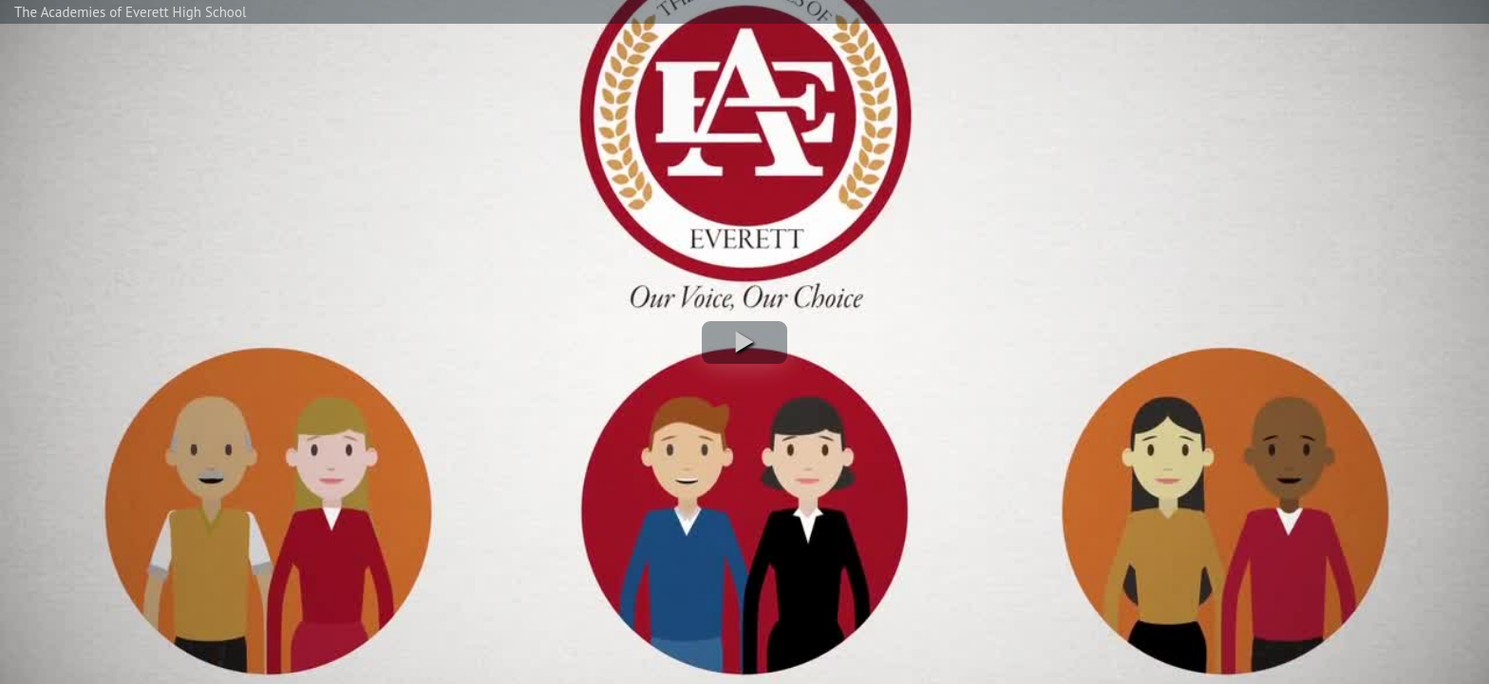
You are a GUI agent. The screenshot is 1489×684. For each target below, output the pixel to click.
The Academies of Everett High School (130, 12)
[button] (744, 342)
